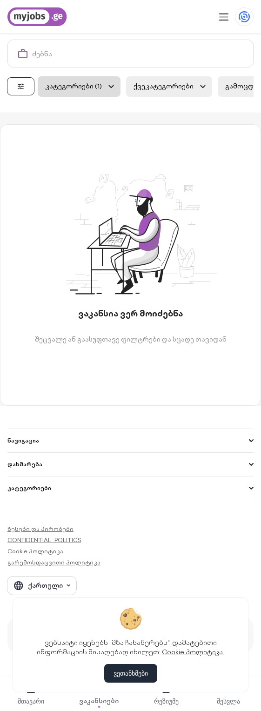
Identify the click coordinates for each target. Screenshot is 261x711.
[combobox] (140, 53)
